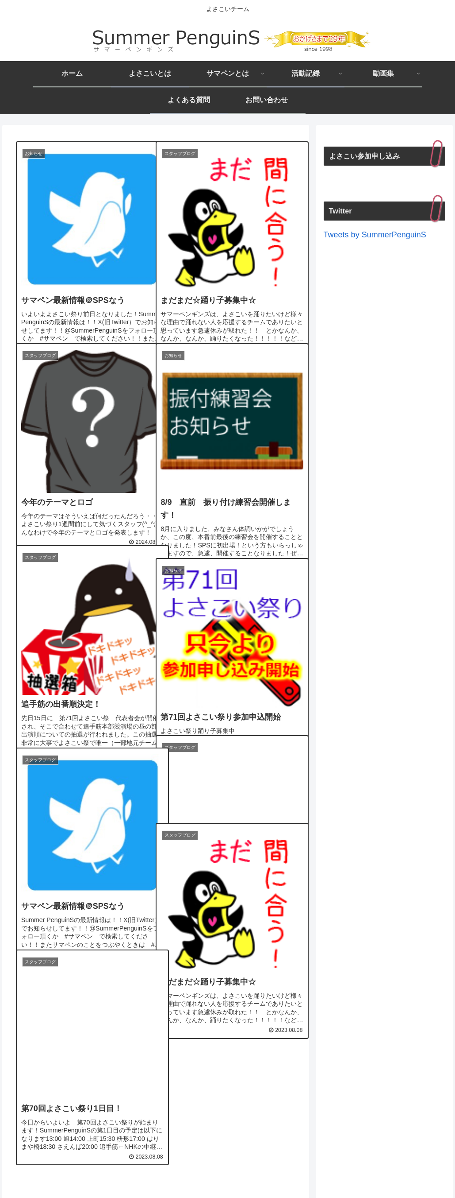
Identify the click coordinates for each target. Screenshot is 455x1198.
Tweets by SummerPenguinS (375, 234)
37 (203, 1112)
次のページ (156, 1074)
